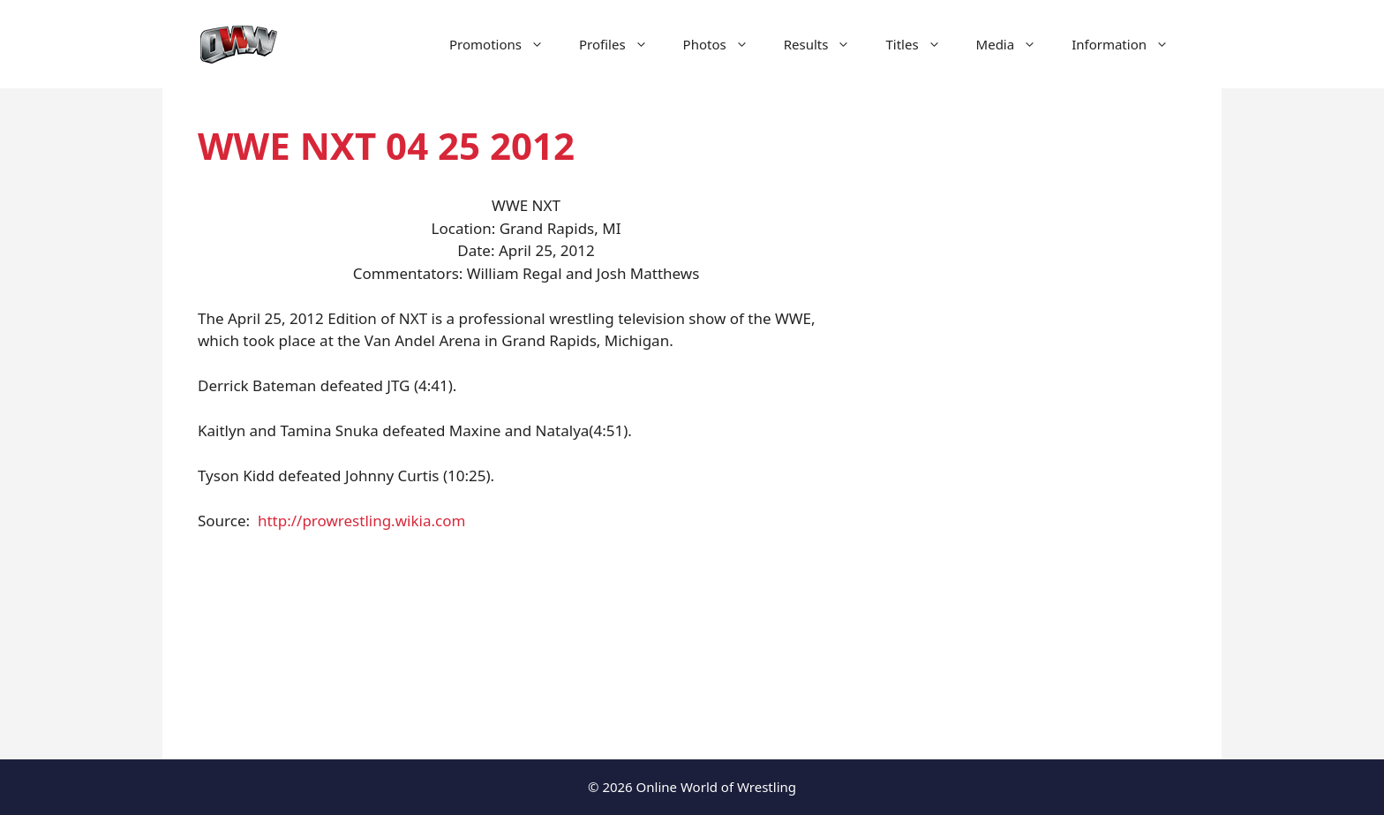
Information (1129, 44)
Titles (921, 44)
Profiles (622, 44)
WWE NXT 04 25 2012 (386, 145)
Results (826, 44)
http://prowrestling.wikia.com (361, 520)
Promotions (505, 44)
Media (1015, 44)
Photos (724, 44)
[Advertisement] (1038, 424)
